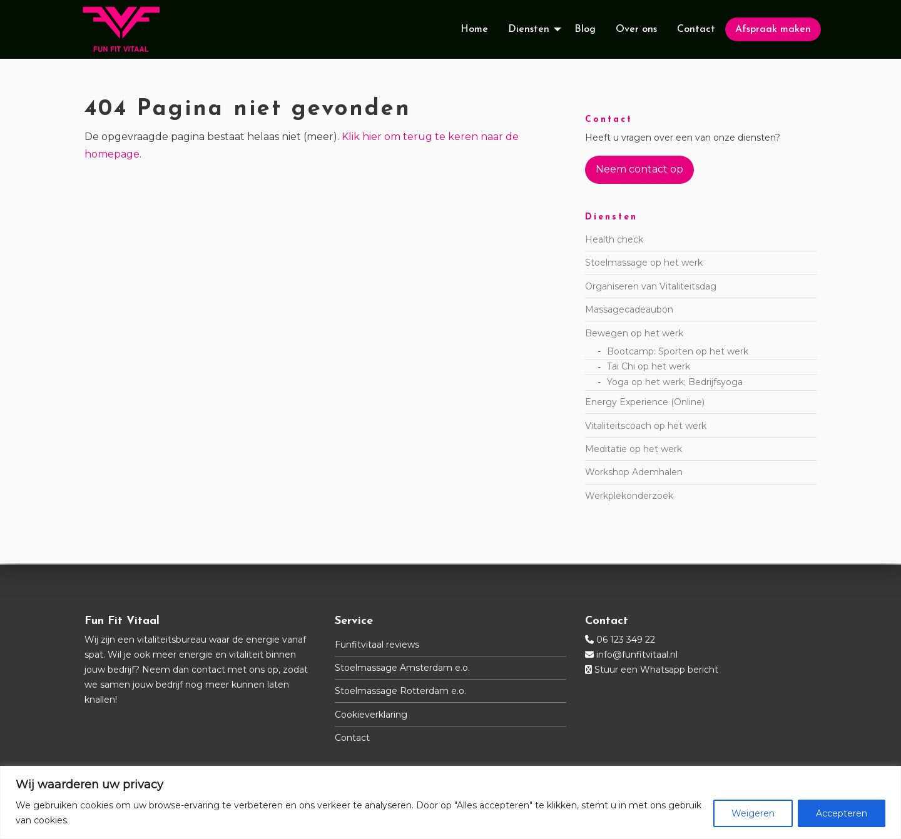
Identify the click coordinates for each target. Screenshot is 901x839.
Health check (614, 240)
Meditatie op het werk (633, 450)
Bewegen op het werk (634, 333)
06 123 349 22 (625, 639)
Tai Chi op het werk (648, 367)
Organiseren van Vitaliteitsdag (650, 287)
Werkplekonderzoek (629, 497)
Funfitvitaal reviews (377, 644)
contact (208, 669)
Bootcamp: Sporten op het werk (677, 352)
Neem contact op (639, 170)
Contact (352, 737)
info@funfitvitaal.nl (637, 654)
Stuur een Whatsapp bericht (656, 669)
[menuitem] (474, 30)
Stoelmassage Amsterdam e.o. (402, 667)
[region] (450, 802)
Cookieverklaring (371, 714)
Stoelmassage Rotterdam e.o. (400, 690)
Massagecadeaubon (629, 310)
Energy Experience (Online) (645, 403)
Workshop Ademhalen (634, 473)
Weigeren (753, 813)
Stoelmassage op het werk (644, 263)
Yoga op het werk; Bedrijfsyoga (675, 383)
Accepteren (841, 813)
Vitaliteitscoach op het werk (645, 426)
